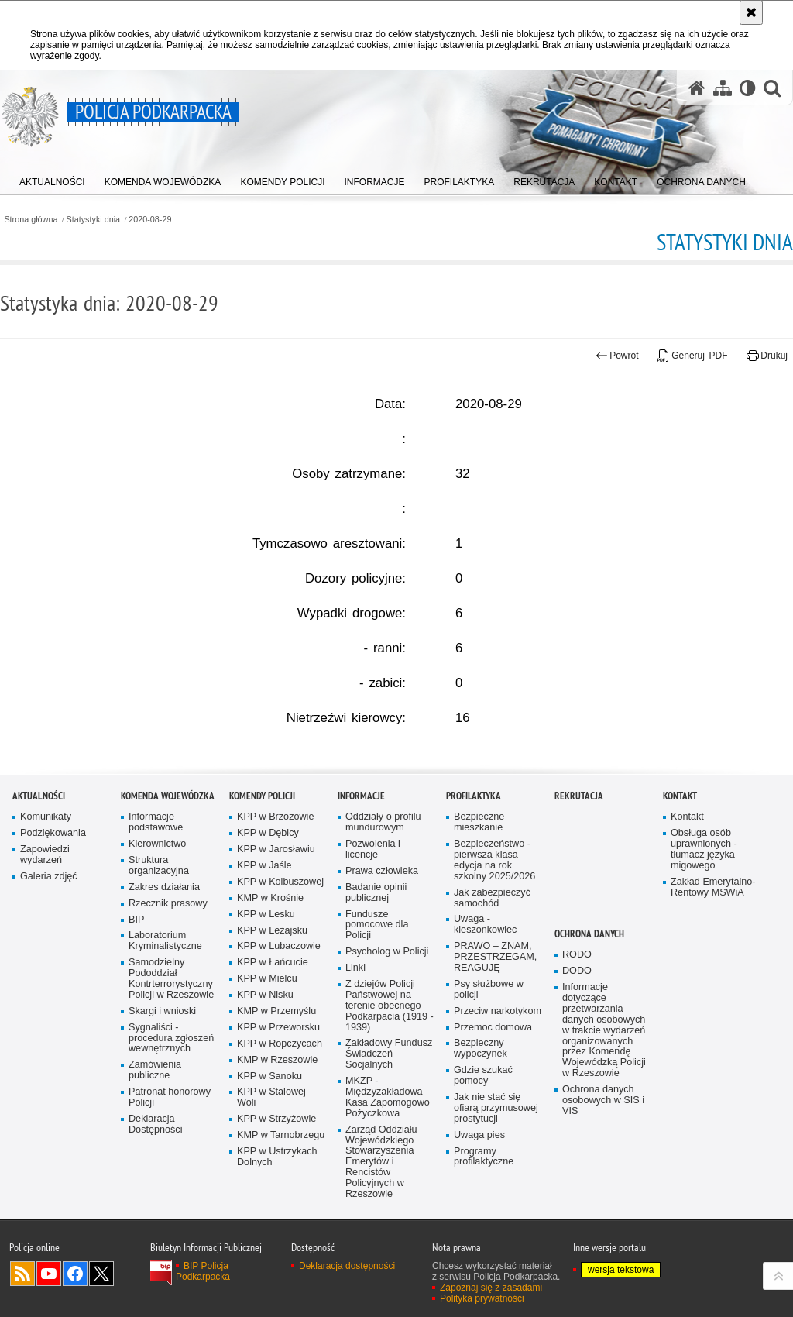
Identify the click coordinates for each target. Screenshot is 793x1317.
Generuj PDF (692, 355)
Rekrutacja (578, 837)
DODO (577, 1011)
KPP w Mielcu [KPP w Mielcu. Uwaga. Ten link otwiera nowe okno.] (267, 1019)
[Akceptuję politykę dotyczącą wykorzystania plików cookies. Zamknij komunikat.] (751, 12)
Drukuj (767, 355)
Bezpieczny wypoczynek (480, 1089)
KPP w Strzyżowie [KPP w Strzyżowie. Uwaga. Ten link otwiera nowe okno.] (276, 1159)
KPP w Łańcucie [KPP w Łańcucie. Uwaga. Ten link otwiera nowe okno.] (272, 1004)
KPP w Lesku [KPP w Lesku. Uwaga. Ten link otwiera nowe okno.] (266, 955)
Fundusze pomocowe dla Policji (376, 966)
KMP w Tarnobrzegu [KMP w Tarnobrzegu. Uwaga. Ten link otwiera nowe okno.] (280, 1176)
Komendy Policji (262, 837)
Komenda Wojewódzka (168, 837)
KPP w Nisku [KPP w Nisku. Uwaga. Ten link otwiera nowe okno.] (265, 1035)
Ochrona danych (589, 975)
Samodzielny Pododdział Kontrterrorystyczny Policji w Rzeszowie (171, 1019)
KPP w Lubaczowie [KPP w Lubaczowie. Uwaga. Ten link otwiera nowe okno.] (279, 987)
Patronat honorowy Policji (170, 1137)
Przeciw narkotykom (497, 1052)
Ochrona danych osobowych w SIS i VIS (603, 1141)
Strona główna (30, 219)
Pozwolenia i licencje (372, 889)
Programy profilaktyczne (483, 1197)
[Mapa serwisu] (722, 88)
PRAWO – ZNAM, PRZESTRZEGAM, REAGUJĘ (495, 997)
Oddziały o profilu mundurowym (383, 863)
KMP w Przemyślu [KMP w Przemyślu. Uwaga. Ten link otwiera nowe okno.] (276, 1052)
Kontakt (680, 837)
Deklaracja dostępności (347, 1307)
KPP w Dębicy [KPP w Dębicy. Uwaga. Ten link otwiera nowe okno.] (268, 873)
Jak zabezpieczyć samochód (492, 938)
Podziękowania (53, 873)
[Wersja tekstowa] (748, 88)
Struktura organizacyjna (159, 906)
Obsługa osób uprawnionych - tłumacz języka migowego (704, 889)
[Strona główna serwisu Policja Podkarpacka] (696, 88)
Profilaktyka (473, 837)
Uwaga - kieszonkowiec (485, 965)
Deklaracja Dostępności (155, 1164)
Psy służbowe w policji (489, 1030)
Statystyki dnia (94, 219)
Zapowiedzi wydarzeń (45, 895)
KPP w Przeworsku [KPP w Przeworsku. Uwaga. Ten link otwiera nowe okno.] (278, 1068)
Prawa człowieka (381, 911)
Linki (355, 1008)
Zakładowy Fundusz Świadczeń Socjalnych (388, 1095)
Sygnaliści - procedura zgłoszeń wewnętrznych (171, 1079)
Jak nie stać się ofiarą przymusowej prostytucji (496, 1148)
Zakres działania (164, 928)
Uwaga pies (479, 1176)
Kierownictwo (157, 884)
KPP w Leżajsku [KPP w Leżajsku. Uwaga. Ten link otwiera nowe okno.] (272, 971)
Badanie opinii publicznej (376, 933)
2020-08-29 (150, 219)
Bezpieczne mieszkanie (479, 863)
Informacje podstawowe (156, 863)
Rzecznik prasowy (168, 944)
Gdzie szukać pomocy (483, 1116)
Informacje (361, 837)
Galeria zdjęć (48, 917)
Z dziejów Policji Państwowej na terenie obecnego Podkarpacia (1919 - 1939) (389, 1046)
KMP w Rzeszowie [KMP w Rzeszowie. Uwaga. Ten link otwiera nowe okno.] (277, 1100)
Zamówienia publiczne (155, 1111)
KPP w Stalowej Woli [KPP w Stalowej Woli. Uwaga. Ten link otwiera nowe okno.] (271, 1138)
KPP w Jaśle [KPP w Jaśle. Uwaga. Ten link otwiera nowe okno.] (264, 906)
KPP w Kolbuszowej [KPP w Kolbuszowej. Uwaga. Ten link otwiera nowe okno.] (280, 922)
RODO (577, 995)
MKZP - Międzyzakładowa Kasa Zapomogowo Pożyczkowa (387, 1137)
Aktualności (38, 837)
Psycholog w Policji (386, 992)
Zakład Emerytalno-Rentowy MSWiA (713, 927)
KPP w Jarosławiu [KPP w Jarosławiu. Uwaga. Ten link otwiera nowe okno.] (276, 890)
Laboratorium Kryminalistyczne (165, 981)
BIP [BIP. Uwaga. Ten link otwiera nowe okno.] (136, 960)
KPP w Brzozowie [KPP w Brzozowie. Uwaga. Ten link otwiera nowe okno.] (275, 858)
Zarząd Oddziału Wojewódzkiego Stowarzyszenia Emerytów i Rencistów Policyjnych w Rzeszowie (381, 1202)
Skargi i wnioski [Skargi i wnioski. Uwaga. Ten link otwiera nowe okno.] (162, 1052)
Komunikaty (45, 858)
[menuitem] (52, 178)
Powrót (617, 355)
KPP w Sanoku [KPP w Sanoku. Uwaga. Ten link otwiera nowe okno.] (269, 1117)
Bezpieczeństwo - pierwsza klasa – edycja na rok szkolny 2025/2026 (494, 900)
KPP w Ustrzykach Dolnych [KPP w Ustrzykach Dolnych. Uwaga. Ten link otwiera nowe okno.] (277, 1197)
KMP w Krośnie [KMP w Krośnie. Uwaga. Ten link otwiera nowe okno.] (270, 939)
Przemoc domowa (493, 1068)
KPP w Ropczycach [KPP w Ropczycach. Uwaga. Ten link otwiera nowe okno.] (279, 1084)
